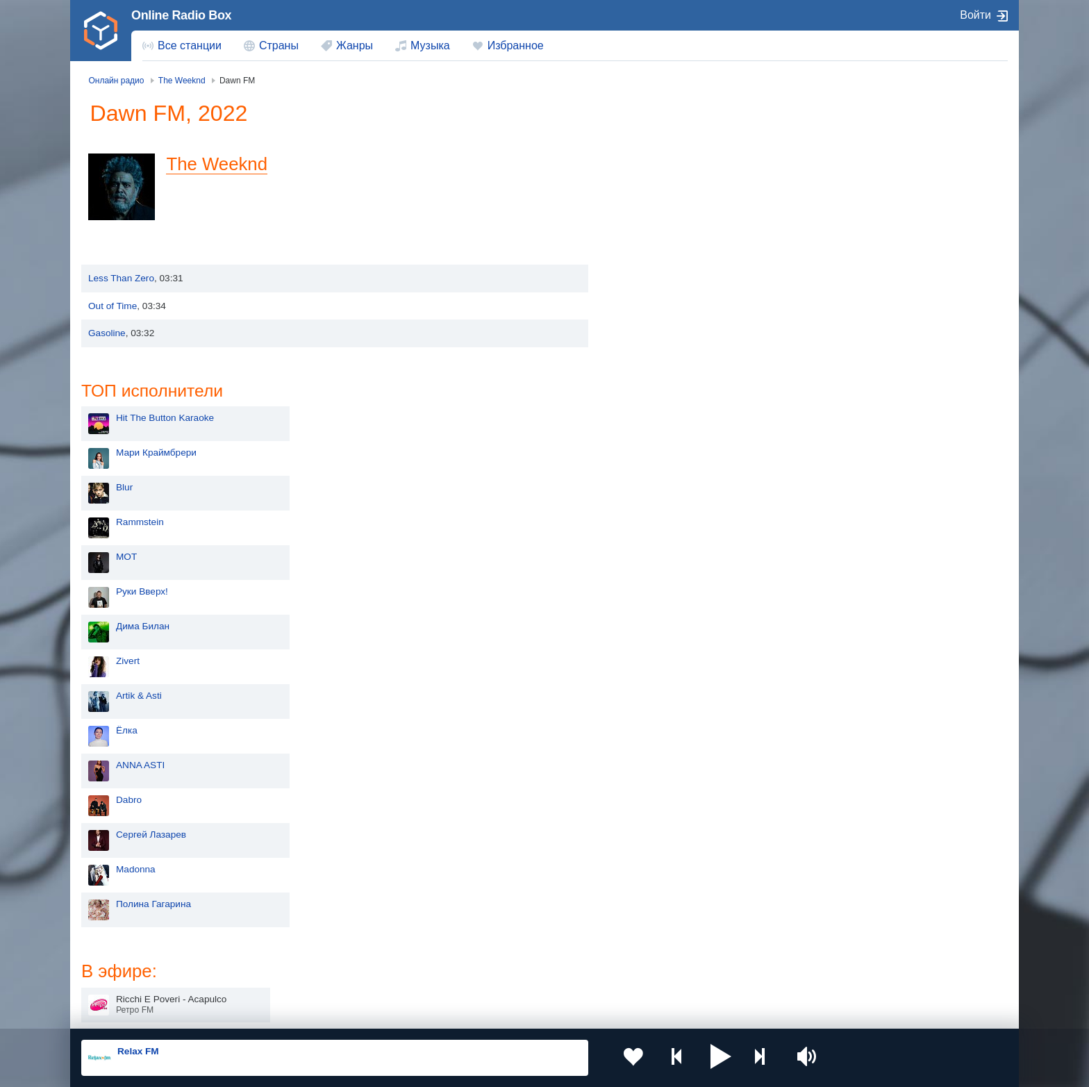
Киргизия (125, 926)
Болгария (687, 926)
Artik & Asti (657, 416)
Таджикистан (320, 926)
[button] (703, 1057)
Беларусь (126, 974)
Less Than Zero (121, 278)
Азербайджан (509, 974)
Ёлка (645, 451)
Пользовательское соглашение (254, 1012)
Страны (279, 45)
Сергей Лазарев (669, 555)
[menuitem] (182, 46)
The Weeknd (221, 164)
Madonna (654, 590)
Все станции (190, 45)
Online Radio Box (181, 15)
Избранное (516, 45)
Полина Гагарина (671, 625)
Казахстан (689, 904)
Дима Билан (661, 347)
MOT (644, 277)
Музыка (430, 45)
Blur (642, 208)
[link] (100, 30)
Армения (499, 926)
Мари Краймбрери (674, 173)
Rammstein (658, 243)
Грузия (307, 974)
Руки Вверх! (660, 312)
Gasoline (107, 333)
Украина (310, 904)
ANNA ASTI (658, 486)
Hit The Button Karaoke (683, 138)
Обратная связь (493, 1012)
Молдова (499, 904)
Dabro (647, 520)
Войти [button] (975, 15)
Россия (121, 904)
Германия (688, 974)
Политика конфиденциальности (388, 1012)
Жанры (354, 45)
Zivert (646, 381)
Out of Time (112, 306)
